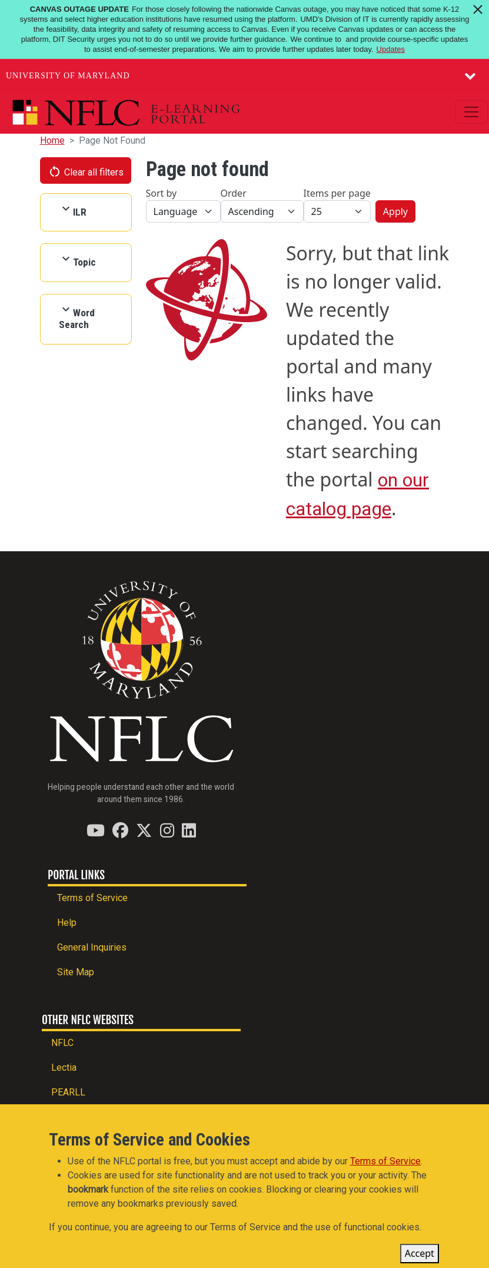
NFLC (62, 1042)
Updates (391, 49)
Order (234, 193)
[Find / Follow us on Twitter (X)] (144, 830)
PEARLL (68, 1092)
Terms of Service (92, 897)
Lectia (63, 1067)
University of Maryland (68, 75)
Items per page (337, 193)
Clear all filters (86, 171)
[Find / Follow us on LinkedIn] (189, 830)
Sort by (161, 193)
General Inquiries (92, 947)
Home (52, 140)
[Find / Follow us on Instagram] (167, 830)
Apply (395, 211)
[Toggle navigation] (471, 112)
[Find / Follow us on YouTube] (96, 830)
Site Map (75, 972)
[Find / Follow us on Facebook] (120, 830)
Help (66, 922)
